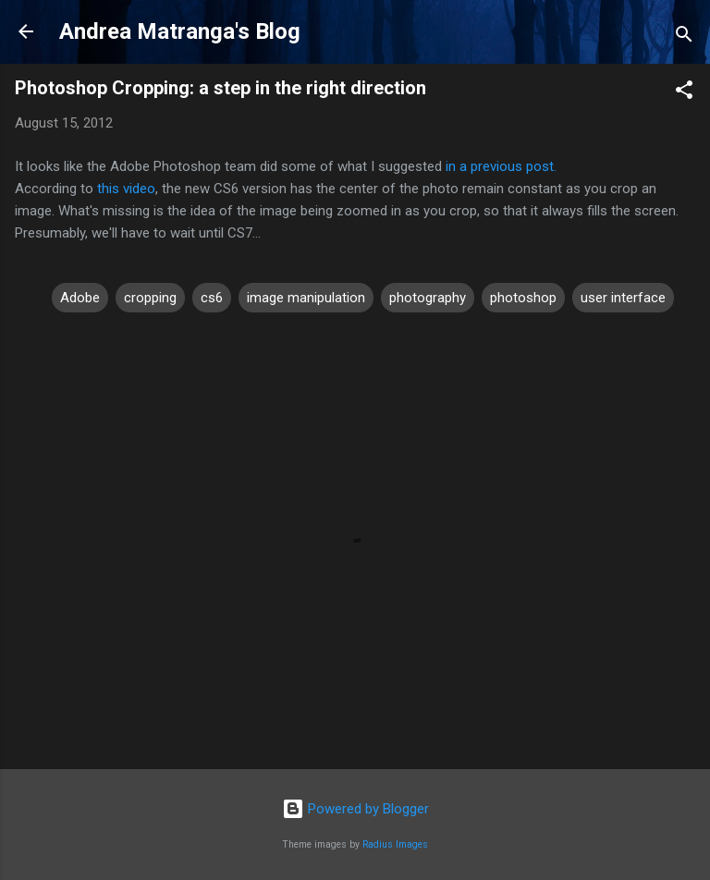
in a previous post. (501, 166)
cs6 (212, 297)
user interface (623, 297)
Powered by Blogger (355, 809)
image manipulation (306, 297)
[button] (684, 93)
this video (126, 188)
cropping (150, 297)
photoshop (523, 297)
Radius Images (395, 844)
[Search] (684, 37)
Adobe (80, 297)
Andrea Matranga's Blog (179, 31)
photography (427, 297)
